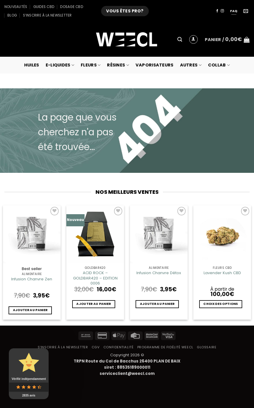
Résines (118, 65)
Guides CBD (43, 6)
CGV (96, 347)
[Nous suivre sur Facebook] (217, 11)
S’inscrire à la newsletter (47, 15)
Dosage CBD (71, 6)
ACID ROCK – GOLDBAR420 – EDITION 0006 (95, 277)
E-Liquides (60, 65)
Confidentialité (118, 347)
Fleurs (90, 65)
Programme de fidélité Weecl (165, 347)
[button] (179, 39)
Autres (191, 65)
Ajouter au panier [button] (30, 310)
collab (219, 65)
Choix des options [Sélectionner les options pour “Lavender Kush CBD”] (220, 304)
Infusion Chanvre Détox (158, 272)
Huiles (31, 65)
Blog (12, 15)
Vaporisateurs (155, 65)
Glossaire (206, 347)
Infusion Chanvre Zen (31, 279)
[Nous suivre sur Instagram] (222, 11)
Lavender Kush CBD (222, 272)
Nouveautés (15, 6)
